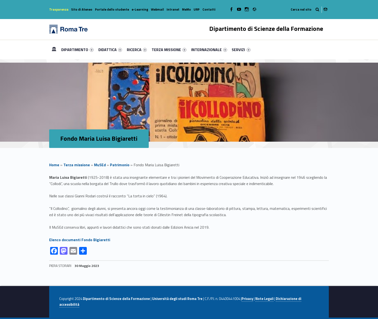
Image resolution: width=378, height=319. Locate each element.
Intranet (173, 9)
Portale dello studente (112, 9)
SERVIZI (241, 50)
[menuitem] (54, 49)
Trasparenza (58, 9)
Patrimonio (119, 165)
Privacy (247, 298)
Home (54, 49)
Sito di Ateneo (81, 9)
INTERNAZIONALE (209, 50)
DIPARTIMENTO (77, 50)
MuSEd (100, 165)
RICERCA (137, 50)
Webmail (157, 9)
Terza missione (76, 165)
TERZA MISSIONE (169, 50)
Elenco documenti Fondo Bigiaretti (79, 240)
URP (197, 9)
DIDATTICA (110, 50)
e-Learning (140, 9)
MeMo (186, 9)
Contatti (209, 9)
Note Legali (264, 298)
